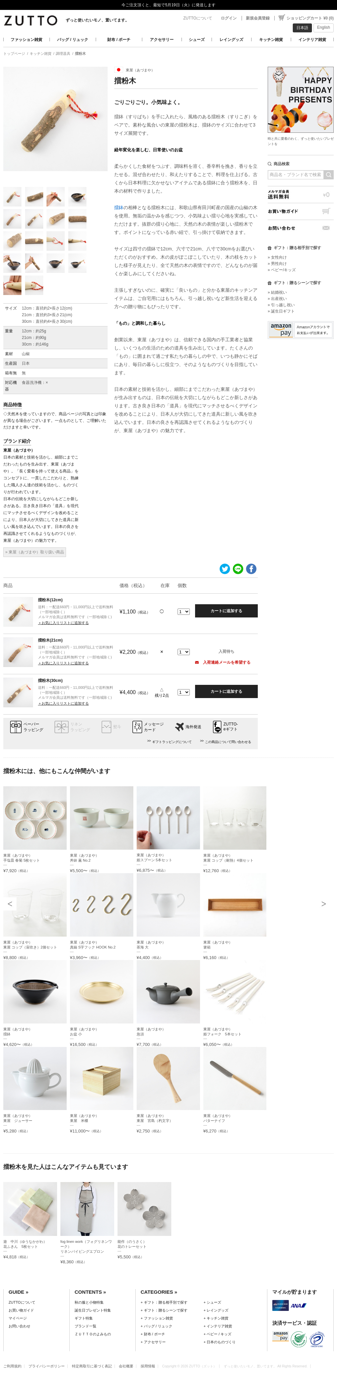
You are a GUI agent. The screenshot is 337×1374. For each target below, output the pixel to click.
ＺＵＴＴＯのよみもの (93, 1334)
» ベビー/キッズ (282, 270)
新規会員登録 (258, 18)
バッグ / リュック (72, 39)
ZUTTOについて (197, 18)
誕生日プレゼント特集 (93, 1310)
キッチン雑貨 (271, 39)
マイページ (18, 1318)
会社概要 (126, 1366)
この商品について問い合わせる (228, 742)
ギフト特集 (84, 1318)
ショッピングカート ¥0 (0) (310, 18)
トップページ (14, 54)
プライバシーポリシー (46, 1366)
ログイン (229, 18)
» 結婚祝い (277, 292)
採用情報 (148, 1366)
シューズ (197, 39)
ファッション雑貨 (26, 39)
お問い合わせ (301, 228)
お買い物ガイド (301, 211)
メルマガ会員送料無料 (301, 194)
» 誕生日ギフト (281, 311)
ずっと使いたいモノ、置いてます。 (97, 20)
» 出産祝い (277, 298)
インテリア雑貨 (312, 39)
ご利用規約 (12, 1366)
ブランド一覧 (85, 1326)
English (323, 27)
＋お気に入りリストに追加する (63, 623)
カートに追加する (226, 611)
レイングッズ (231, 39)
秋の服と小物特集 (89, 1302)
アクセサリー (162, 39)
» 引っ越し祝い (281, 305)
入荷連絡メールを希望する (223, 662)
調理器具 (63, 54)
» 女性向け (277, 257)
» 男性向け (277, 263)
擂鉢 (118, 207)
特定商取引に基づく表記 (92, 1366)
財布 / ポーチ (118, 39)
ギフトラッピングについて (172, 742)
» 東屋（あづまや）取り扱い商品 (34, 552)
